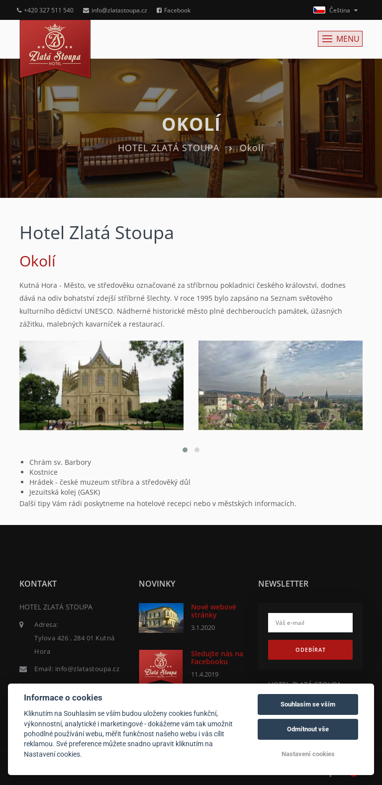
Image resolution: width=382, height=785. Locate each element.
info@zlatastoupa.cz (115, 10)
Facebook (174, 10)
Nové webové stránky (213, 610)
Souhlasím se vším (308, 704)
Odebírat (310, 649)
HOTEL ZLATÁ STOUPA (168, 148)
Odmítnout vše (308, 729)
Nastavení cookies (308, 754)
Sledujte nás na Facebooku (217, 657)
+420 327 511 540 (45, 10)
